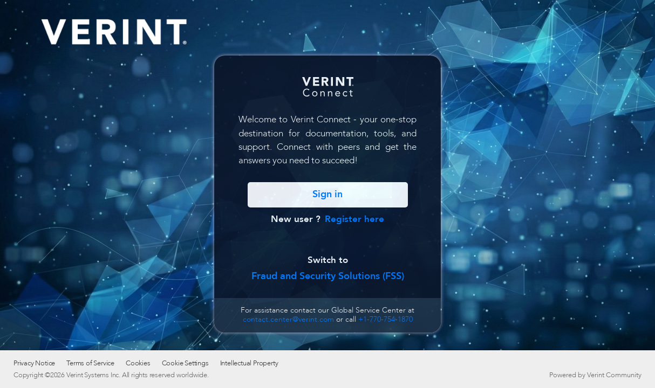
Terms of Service (90, 363)
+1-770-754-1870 (385, 319)
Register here (354, 219)
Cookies (138, 363)
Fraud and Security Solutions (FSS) (327, 276)
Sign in (327, 194)
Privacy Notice (34, 363)
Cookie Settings (185, 363)
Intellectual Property (249, 363)
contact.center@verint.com (288, 319)
